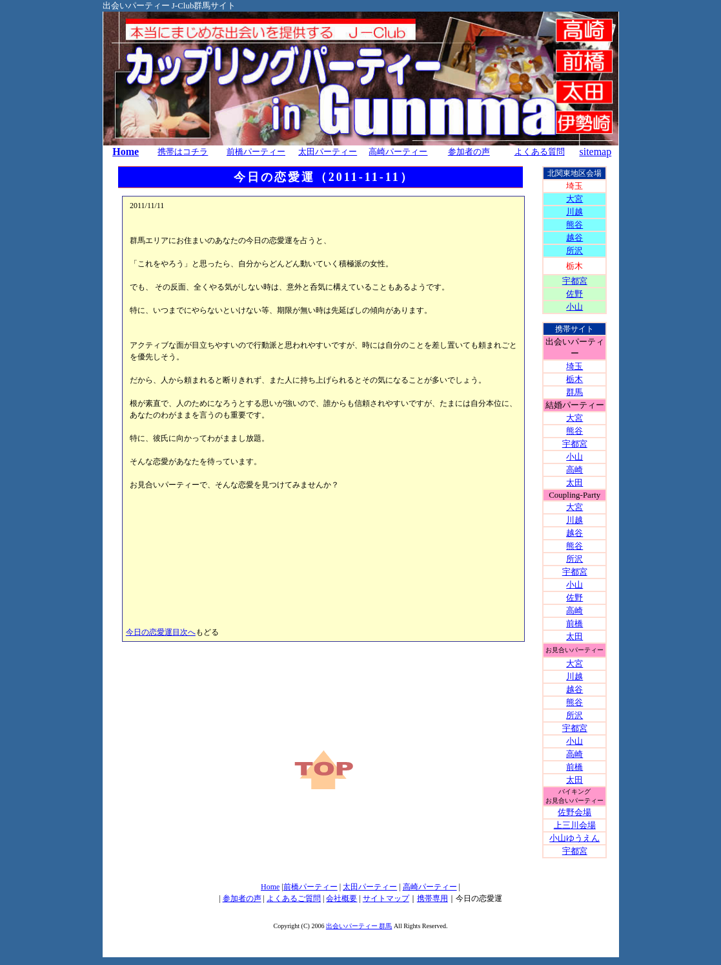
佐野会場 (574, 812)
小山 (574, 307)
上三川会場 (575, 825)
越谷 (574, 237)
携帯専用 (432, 898)
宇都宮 (574, 281)
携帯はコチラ (182, 151)
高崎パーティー (398, 151)
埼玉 (574, 366)
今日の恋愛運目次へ (161, 632)
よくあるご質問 (294, 898)
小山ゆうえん (574, 838)
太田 (574, 482)
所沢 (574, 250)
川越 (574, 212)
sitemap (595, 151)
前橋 (574, 623)
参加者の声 (242, 898)
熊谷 (574, 224)
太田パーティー (327, 151)
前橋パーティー (310, 886)
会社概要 (341, 898)
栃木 (574, 379)
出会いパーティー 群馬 (359, 925)
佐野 (574, 294)
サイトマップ (386, 898)
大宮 (574, 199)
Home (125, 151)
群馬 (574, 392)
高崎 (574, 469)
